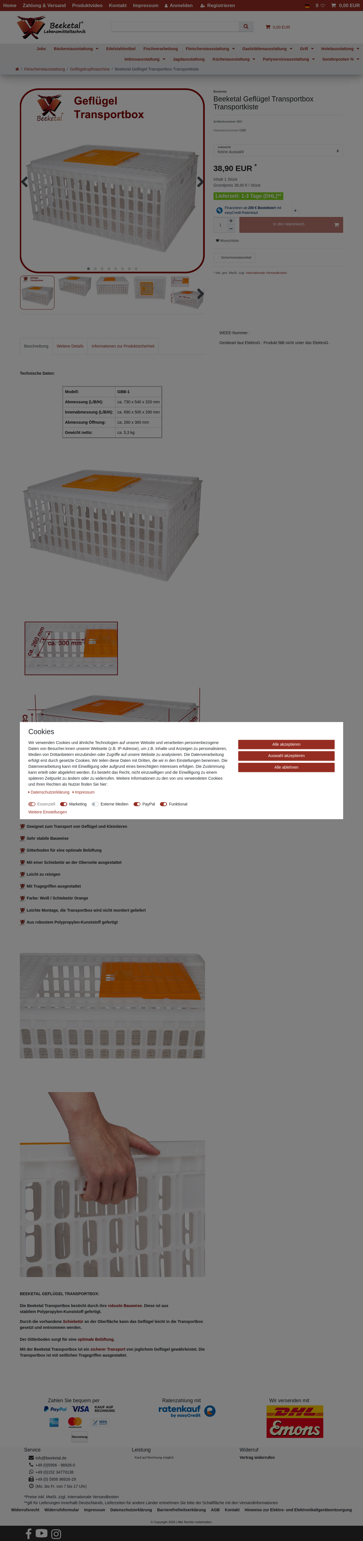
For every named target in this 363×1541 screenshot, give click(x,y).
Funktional (178, 804)
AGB (215, 1510)
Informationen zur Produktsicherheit (123, 346)
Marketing (77, 804)
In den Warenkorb (306, 225)
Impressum (94, 1510)
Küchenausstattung (232, 59)
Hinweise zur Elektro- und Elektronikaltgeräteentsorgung (298, 1510)
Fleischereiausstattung (208, 48)
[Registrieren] (217, 5)
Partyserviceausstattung (286, 59)
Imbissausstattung (142, 59)
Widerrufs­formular (61, 1510)
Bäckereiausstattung (74, 48)
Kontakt (232, 1510)
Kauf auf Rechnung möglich (154, 1457)
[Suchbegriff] (177, 26)
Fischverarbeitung (160, 48)
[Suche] (246, 26)
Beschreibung (36, 346)
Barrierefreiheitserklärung (181, 1510)
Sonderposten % (338, 59)
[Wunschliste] (320, 5)
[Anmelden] (179, 5)
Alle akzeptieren (286, 744)
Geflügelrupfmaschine (90, 69)
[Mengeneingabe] (220, 225)
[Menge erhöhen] (231, 221)
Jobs (41, 48)
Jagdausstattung (189, 59)
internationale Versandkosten (266, 272)
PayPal (148, 804)
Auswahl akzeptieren (286, 755)
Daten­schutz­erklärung (131, 1510)
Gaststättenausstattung (265, 48)
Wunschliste (227, 241)
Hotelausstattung (338, 48)
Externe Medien (114, 804)
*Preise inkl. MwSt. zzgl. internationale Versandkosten (71, 1497)
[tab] (36, 346)
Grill (304, 48)
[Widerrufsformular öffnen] (257, 1457)
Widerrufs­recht (25, 1510)
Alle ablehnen (287, 767)
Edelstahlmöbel (120, 48)
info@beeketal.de (50, 1458)
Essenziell (46, 804)
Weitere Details (70, 346)
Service (32, 1450)
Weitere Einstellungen (47, 812)
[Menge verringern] (231, 229)
